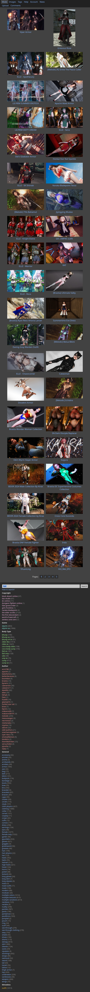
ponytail (6, 918)
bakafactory (8, 674)
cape (5, 797)
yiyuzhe (6, 746)
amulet (6, 757)
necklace (8, 902)
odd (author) (9, 730)
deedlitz (7, 690)
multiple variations (12, 900)
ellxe (5, 692)
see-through (9, 928)
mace (5, 883)
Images (12, 1)
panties (7, 909)
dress (6, 825)
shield (6, 935)
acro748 (6, 669)
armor (7, 766)
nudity (7, 907)
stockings (8, 953)
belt (6, 773)
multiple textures (11, 897)
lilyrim (6, 709)
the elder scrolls (11, 612)
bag (5, 771)
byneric (7, 683)
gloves (7, 841)
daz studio (8, 598)
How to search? (8, 589)
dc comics (8, 601)
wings (6, 981)
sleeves (7, 946)
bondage (7, 780)
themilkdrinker (10, 741)
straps (6, 956)
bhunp (7, 635)
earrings (7, 827)
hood (6, 867)
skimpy (7, 942)
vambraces (8, 977)
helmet (7, 862)
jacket (6, 872)
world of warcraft (10, 617)
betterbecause (9, 676)
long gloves (8, 876)
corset (7, 813)
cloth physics (9, 806)
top (5, 972)
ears (5, 830)
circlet (6, 802)
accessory (8, 755)
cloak (6, 804)
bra (5, 787)
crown (6, 818)
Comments (16, 5)
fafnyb (6, 695)
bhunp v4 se (9, 639)
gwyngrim (7, 702)
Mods (4, 1)
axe (5, 769)
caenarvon (8, 685)
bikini (6, 776)
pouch (6, 921)
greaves (7, 848)
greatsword (8, 846)
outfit (7, 988)
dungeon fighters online (13, 603)
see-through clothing (13, 930)
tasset (6, 965)
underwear (9, 974)
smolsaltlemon (9, 737)
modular (7, 893)
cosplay (7, 816)
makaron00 (8, 711)
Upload (5, 5)
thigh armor (8, 970)
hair (6, 851)
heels (6, 858)
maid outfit (8, 886)
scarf (6, 925)
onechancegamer (10, 732)
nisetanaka (8, 723)
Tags (20, 1)
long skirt (7, 879)
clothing (8, 809)
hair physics (8, 853)
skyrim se (8, 628)
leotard (6, 874)
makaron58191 (9, 713)
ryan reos (7, 734)
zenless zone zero (10, 619)
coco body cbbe (10, 646)
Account (34, 1)
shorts (7, 939)
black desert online (11, 596)
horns (6, 869)
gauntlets (8, 839)
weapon (7, 979)
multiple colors (11, 895)
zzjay (5, 748)
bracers (7, 795)
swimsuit (7, 958)
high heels (8, 865)
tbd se (7, 651)
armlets (7, 764)
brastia (6, 681)
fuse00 (6, 699)
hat (5, 855)
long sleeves (8, 881)
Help (26, 1)
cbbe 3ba (8, 642)
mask (6, 888)
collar (6, 811)
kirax (5, 706)
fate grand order (10, 605)
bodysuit (8, 778)
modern (7, 890)
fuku (5, 697)
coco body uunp (11, 649)
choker (6, 799)
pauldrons (8, 916)
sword (7, 960)
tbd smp (7, 653)
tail (5, 963)
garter (6, 837)
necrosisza (7, 720)
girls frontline (9, 608)
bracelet (6, 790)
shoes (6, 937)
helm (6, 860)
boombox (7, 678)
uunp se (7, 663)
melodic (7, 716)
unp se (6, 658)
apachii (6, 671)
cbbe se (8, 644)
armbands (8, 762)
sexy (6, 932)
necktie (6, 904)
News (42, 1)
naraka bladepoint (11, 610)
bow (5, 785)
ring (5, 923)
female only (9, 834)
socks (6, 949)
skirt (6, 944)
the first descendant (11, 615)
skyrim (7, 626)
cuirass (7, 823)
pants (6, 911)
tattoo (6, 967)
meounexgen (8, 718)
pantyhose (8, 914)
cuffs (5, 820)
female (7, 832)
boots (6, 783)
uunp (6, 660)
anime (6, 759)
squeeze (6, 951)
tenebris (6, 739)
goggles (6, 844)
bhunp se (8, 637)
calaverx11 (7, 688)
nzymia (6, 725)
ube (5, 656)
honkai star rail (9, 704)
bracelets (7, 792)
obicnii (6, 727)
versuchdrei (8, 744)
